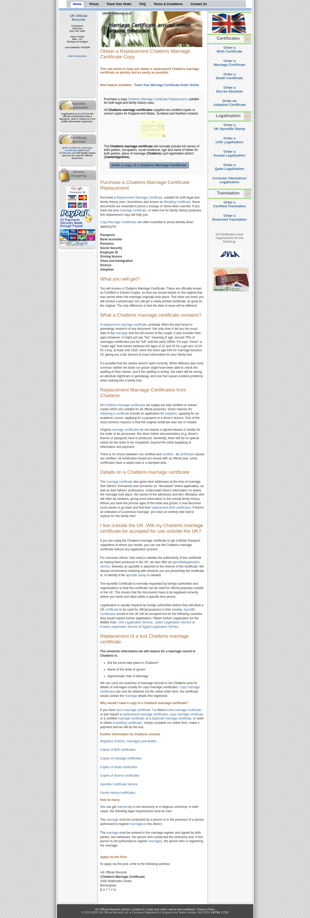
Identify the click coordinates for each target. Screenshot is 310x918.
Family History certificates (117, 793)
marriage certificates (125, 429)
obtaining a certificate (115, 413)
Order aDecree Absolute (229, 89)
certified (167, 454)
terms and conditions (182, 909)
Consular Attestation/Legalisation (230, 180)
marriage (122, 333)
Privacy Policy (206, 909)
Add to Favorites (77, 56)
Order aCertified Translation (229, 204)
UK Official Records (78, 18)
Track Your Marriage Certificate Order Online (166, 85)
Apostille (81, 113)
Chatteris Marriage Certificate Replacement (157, 99)
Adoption (171, 413)
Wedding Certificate (177, 202)
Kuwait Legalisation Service (119, 626)
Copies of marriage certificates (121, 758)
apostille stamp (136, 575)
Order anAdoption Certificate (229, 103)
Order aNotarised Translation (229, 217)
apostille (178, 562)
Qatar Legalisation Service (173, 622)
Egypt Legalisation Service (160, 626)
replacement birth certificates (171, 507)
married (122, 807)
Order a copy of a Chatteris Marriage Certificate (148, 165)
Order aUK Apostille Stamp (229, 127)
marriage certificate (133, 210)
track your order (157, 909)
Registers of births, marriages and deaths (128, 741)
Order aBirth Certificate (229, 49)
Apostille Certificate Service (119, 784)
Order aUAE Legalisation (229, 140)
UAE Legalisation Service (135, 622)
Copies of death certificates (118, 767)
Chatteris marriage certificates (124, 405)
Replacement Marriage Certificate (140, 197)
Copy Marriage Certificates (118, 222)
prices (125, 909)
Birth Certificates (71, 148)
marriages (137, 824)
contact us (138, 909)
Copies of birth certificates (118, 749)
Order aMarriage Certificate (229, 63)
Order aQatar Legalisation (229, 167)
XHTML (216, 912)
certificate (111, 609)
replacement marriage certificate (125, 324)
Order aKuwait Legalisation (229, 153)
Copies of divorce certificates (119, 775)
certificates (187, 454)
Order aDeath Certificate (229, 76)
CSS (225, 912)
